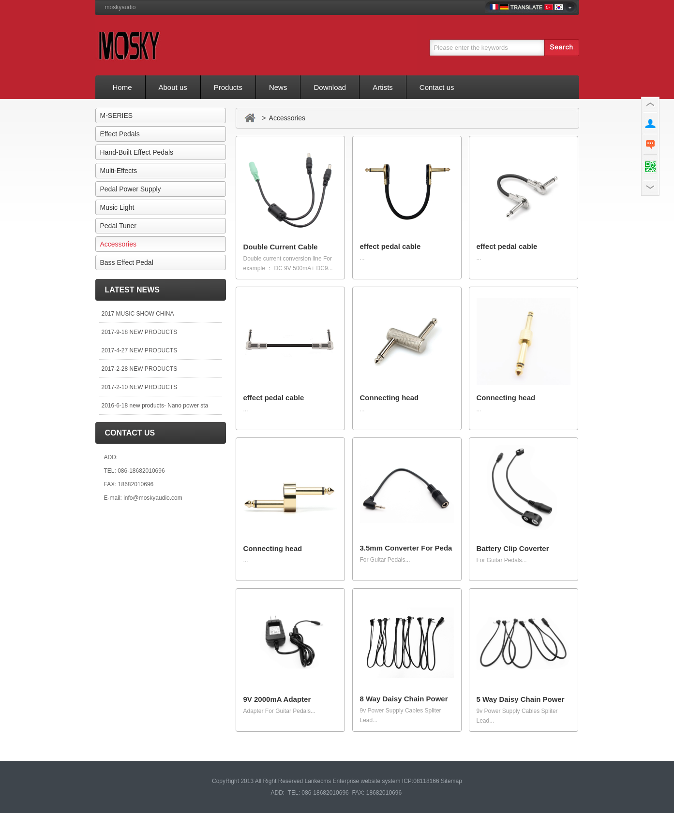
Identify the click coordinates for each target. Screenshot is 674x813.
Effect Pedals (120, 134)
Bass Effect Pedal (126, 262)
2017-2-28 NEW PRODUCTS (140, 368)
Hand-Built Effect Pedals (137, 152)
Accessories (118, 244)
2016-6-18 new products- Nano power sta (155, 405)
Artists (383, 87)
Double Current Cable (280, 247)
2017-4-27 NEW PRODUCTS (140, 350)
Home (122, 87)
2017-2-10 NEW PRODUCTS (140, 387)
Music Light (117, 207)
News (278, 87)
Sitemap (451, 781)
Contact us (436, 87)
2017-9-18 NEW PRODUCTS (140, 332)
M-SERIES (116, 115)
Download (330, 87)
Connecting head (389, 397)
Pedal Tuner (118, 226)
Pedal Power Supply (130, 189)
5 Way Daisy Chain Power (521, 699)
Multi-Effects (118, 170)
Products (228, 87)
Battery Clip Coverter (513, 548)
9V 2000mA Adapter (277, 699)
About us (173, 87)
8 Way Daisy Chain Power (404, 699)
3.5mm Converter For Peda (406, 548)
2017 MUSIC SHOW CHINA (138, 313)
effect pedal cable (390, 246)
